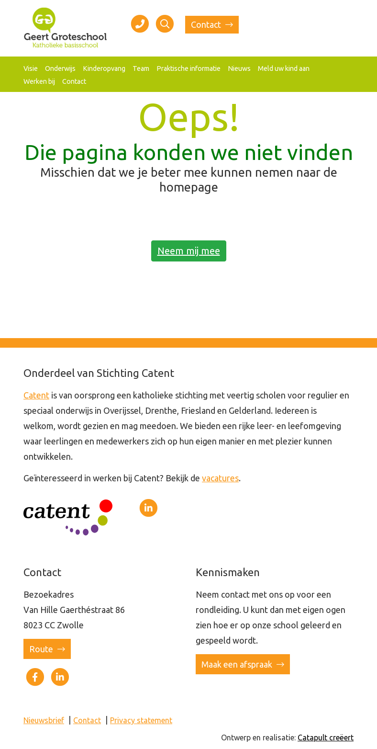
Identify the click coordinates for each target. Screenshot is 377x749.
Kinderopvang (104, 68)
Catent (36, 395)
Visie (30, 68)
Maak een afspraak (242, 664)
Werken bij (39, 81)
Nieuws (239, 68)
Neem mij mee (188, 250)
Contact (212, 24)
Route (47, 649)
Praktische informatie (188, 68)
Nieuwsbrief (43, 720)
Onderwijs (60, 68)
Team (141, 68)
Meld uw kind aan (284, 68)
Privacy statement (141, 720)
